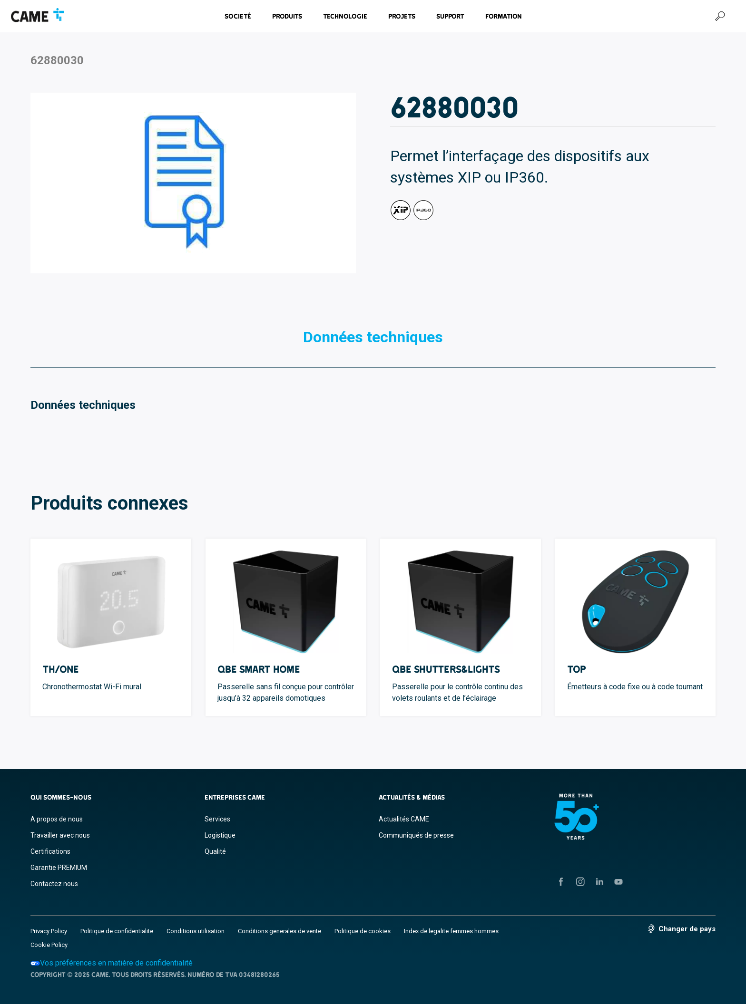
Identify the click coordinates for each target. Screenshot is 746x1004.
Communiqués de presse (416, 835)
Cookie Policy (49, 944)
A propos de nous (56, 819)
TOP (576, 669)
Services (217, 819)
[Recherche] (720, 16)
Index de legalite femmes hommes (451, 931)
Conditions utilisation (196, 931)
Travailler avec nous (60, 835)
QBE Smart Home (258, 669)
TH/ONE (60, 669)
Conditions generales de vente (279, 931)
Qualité (215, 851)
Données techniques (373, 337)
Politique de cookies (362, 931)
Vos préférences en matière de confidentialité (111, 962)
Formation (503, 16)
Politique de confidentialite (116, 931)
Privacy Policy (48, 931)
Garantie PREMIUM (58, 867)
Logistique (220, 835)
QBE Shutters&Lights (446, 669)
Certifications (50, 851)
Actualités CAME (404, 819)
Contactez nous (54, 884)
